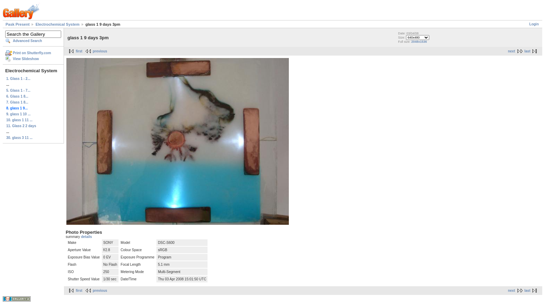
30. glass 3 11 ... (19, 138)
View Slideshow (26, 59)
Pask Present (18, 24)
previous (100, 51)
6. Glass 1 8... (17, 96)
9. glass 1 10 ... (18, 114)
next (511, 51)
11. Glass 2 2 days (21, 126)
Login (534, 24)
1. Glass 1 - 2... (18, 79)
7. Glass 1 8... (17, 102)
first (79, 51)
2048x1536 (419, 41)
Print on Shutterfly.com (32, 53)
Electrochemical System (57, 24)
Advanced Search (27, 41)
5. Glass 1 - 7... (18, 90)
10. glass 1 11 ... (19, 120)
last (527, 51)
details (86, 237)
